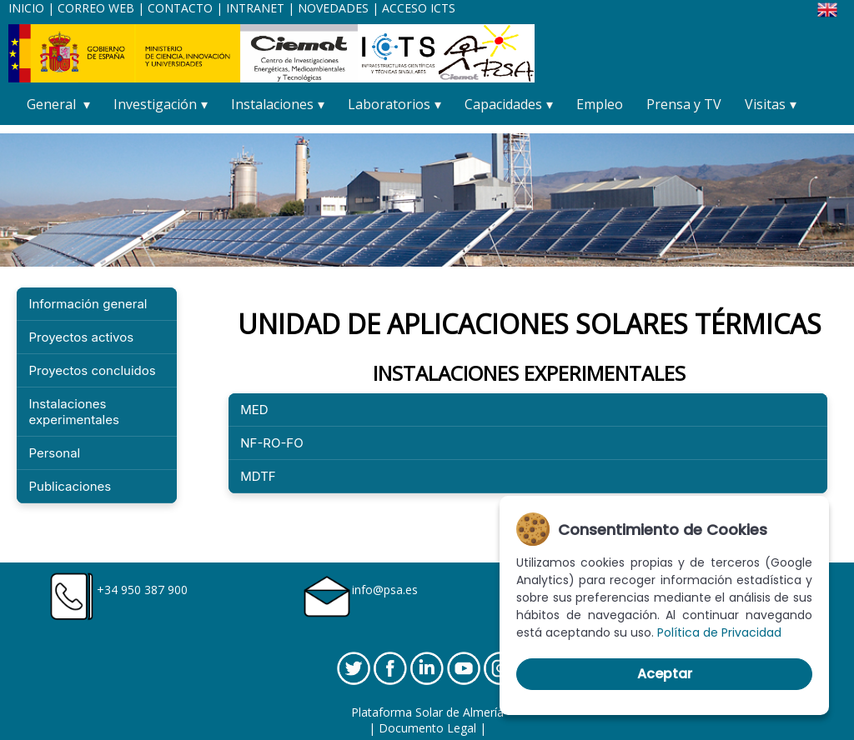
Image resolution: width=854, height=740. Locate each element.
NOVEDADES (333, 8)
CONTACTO (182, 8)
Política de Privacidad (719, 632)
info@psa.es (385, 590)
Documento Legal (427, 728)
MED (254, 410)
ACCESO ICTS (418, 8)
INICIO (26, 8)
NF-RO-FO (271, 443)
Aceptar (664, 673)
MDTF (257, 476)
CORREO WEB (96, 8)
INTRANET (255, 8)
